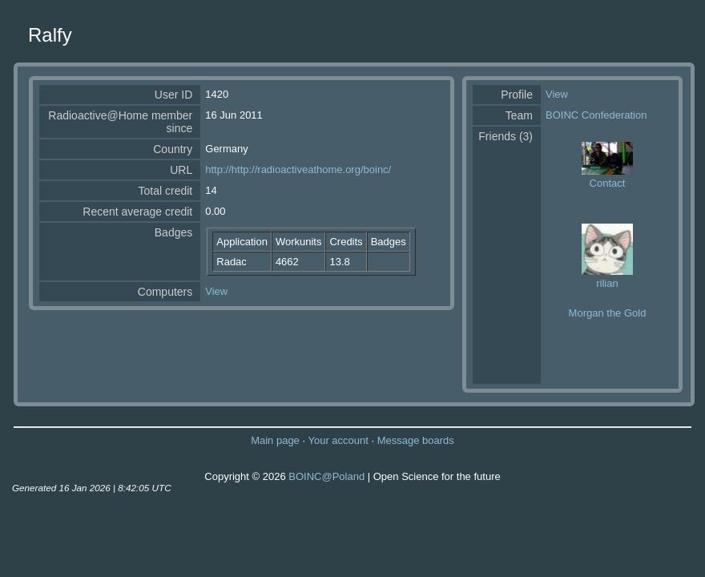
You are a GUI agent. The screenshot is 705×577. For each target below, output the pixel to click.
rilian (607, 283)
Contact (608, 183)
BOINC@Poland (326, 476)
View (216, 291)
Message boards (415, 440)
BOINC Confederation (596, 115)
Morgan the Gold (608, 313)
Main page (275, 440)
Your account (338, 440)
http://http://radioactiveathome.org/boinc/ (298, 169)
